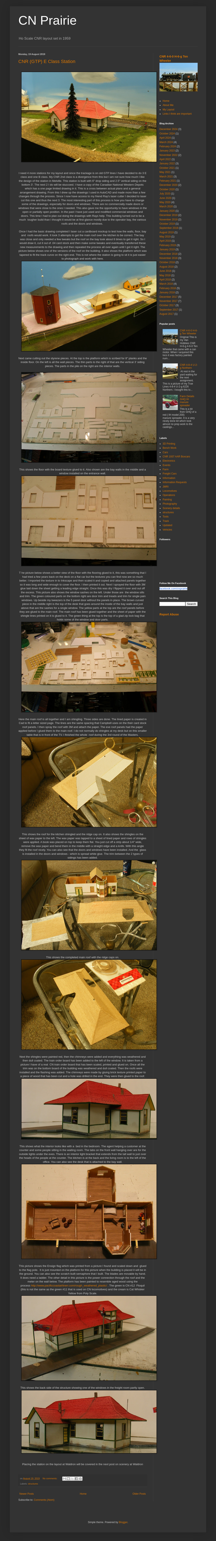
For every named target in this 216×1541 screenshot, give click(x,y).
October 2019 (167, 223)
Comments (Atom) (44, 1499)
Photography (170, 503)
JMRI (166, 486)
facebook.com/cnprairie (173, 588)
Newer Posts (26, 1493)
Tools (166, 516)
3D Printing (169, 443)
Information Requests (175, 482)
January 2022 (167, 163)
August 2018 (166, 266)
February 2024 (167, 146)
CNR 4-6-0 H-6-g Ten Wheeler (189, 332)
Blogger (123, 1522)
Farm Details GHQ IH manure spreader (187, 401)
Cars (165, 452)
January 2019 (167, 249)
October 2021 (167, 167)
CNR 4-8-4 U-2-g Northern (189, 366)
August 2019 (166, 232)
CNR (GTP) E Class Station (46, 61)
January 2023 (167, 150)
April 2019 (165, 240)
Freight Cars (170, 473)
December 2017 (168, 296)
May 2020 (165, 202)
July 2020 (164, 193)
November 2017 (168, 301)
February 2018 (167, 288)
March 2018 (166, 283)
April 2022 (165, 159)
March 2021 (166, 176)
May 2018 (165, 275)
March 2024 (166, 142)
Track (166, 521)
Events (166, 465)
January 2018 (167, 292)
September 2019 (168, 227)
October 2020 (167, 189)
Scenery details (171, 508)
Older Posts (139, 1493)
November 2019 (168, 219)
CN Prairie (47, 20)
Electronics (169, 460)
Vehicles (167, 529)
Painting (167, 499)
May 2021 (165, 172)
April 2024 (165, 137)
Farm (166, 469)
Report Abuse (169, 614)
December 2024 (168, 129)
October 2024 (167, 133)
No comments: (50, 1478)
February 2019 (167, 245)
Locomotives (170, 490)
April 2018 (165, 279)
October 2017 (167, 305)
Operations (169, 495)
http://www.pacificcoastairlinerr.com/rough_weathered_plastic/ (69, 1285)
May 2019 (165, 236)
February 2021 (167, 180)
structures (33, 1483)
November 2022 (168, 155)
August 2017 (166, 313)
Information (169, 478)
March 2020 (166, 206)
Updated (167, 525)
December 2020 (168, 185)
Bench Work (169, 447)
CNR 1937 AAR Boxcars (176, 456)
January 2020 (167, 210)
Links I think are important (177, 113)
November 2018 (168, 258)
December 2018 (168, 253)
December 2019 (168, 215)
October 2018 (167, 262)
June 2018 (165, 270)
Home (83, 1493)
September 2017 (168, 309)
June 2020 (165, 198)
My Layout (168, 109)
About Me (168, 105)
